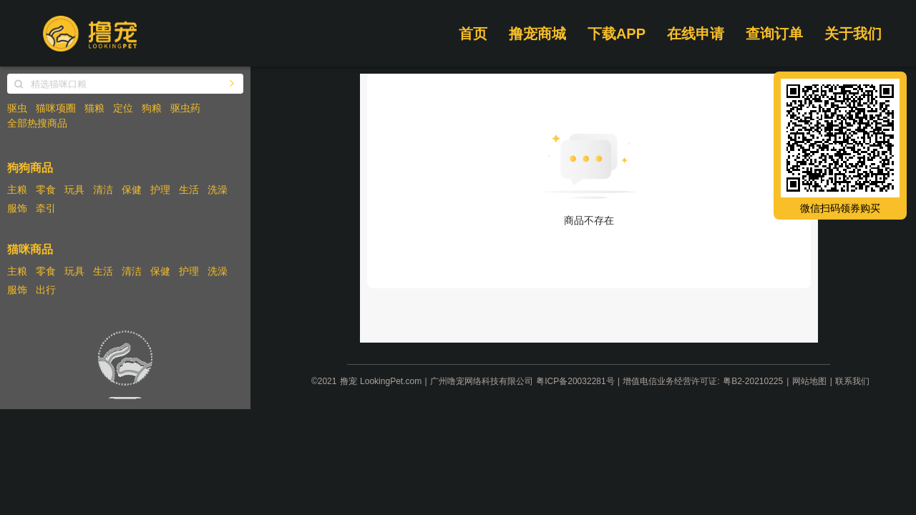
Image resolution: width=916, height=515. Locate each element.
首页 (473, 33)
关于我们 (853, 33)
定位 (123, 108)
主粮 (17, 189)
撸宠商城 (537, 33)
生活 (189, 189)
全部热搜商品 (37, 123)
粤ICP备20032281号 (575, 381)
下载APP (616, 33)
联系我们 (852, 381)
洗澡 (218, 189)
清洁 (103, 189)
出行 (46, 289)
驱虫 (17, 108)
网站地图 (809, 381)
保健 (132, 189)
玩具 (74, 189)
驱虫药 (185, 108)
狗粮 (152, 108)
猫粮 (94, 108)
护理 (160, 189)
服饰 (17, 208)
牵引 (46, 208)
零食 (46, 189)
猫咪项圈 (56, 108)
